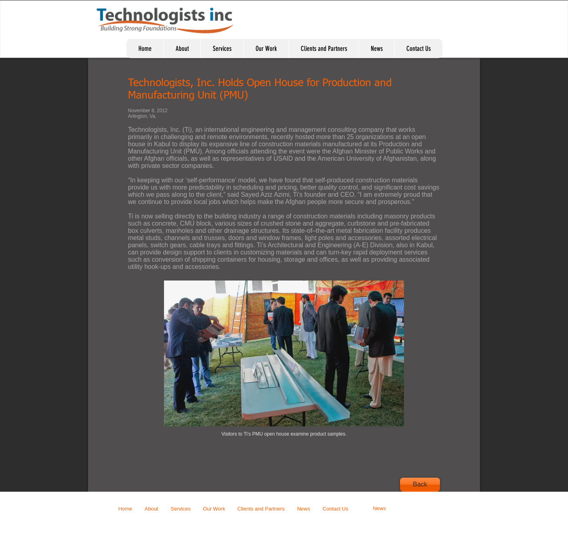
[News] (379, 509)
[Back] (420, 485)
